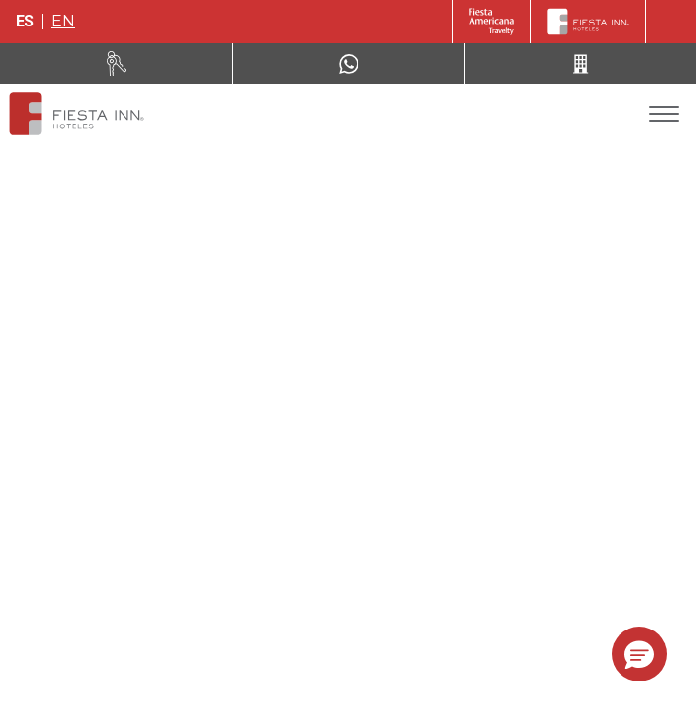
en (63, 21)
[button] (639, 654)
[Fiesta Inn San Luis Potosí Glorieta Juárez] (76, 113)
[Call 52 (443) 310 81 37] (580, 63)
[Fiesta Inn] (588, 21)
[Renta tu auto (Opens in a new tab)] (116, 63)
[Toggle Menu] (664, 114)
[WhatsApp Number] (349, 63)
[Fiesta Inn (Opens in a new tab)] (491, 21)
